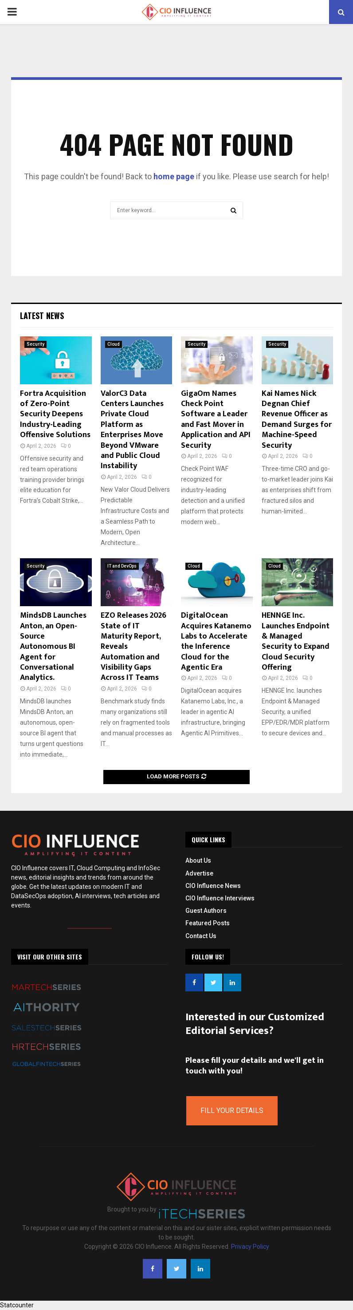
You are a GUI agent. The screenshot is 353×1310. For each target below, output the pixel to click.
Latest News (42, 315)
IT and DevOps (122, 566)
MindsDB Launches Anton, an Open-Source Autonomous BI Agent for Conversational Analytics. (53, 646)
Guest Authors (206, 910)
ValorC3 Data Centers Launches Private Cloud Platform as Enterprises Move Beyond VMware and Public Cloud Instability (132, 430)
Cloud (113, 344)
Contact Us (200, 935)
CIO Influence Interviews (220, 898)
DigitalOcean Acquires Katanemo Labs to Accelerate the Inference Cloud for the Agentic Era (216, 641)
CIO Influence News (213, 885)
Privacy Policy (250, 1246)
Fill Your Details (231, 1110)
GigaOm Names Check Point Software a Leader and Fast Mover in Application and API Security (216, 419)
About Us (198, 860)
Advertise (199, 873)
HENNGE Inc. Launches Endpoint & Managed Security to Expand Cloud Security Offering (295, 641)
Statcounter (17, 1305)
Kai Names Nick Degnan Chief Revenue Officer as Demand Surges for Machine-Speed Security (297, 419)
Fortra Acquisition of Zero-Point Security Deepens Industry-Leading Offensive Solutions (55, 414)
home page (173, 176)
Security (35, 344)
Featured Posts (207, 923)
